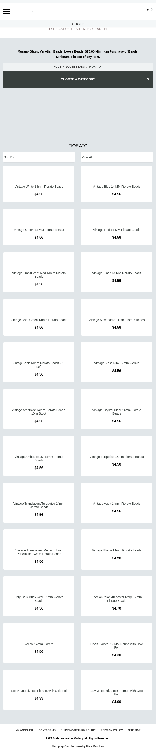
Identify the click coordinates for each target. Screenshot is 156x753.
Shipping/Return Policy (78, 730)
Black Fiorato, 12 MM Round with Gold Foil (116, 645)
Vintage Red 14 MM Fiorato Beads (116, 230)
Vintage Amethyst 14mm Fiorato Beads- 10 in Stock (39, 411)
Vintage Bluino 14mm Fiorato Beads (116, 550)
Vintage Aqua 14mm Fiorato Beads (117, 503)
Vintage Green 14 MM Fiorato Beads (39, 230)
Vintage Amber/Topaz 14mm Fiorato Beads (38, 458)
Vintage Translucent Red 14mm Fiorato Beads (39, 274)
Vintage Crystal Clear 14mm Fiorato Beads (116, 411)
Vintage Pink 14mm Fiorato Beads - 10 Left (38, 364)
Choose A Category (78, 79)
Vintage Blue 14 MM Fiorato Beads (117, 186)
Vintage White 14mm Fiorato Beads (39, 186)
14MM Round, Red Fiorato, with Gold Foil (39, 691)
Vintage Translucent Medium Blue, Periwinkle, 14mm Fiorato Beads (38, 552)
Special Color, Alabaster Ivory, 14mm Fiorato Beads (116, 598)
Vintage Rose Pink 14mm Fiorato (116, 363)
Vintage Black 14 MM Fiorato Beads (116, 273)
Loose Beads (75, 66)
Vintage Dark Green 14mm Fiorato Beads (39, 320)
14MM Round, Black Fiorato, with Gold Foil (116, 692)
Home (57, 66)
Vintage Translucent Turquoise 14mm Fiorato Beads (39, 505)
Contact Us (47, 730)
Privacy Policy (112, 730)
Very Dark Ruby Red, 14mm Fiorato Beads (39, 598)
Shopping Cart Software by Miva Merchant (78, 746)
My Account (24, 730)
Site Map (78, 23)
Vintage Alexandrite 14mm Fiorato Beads (117, 320)
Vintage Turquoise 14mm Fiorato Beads (116, 457)
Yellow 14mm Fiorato (38, 644)
